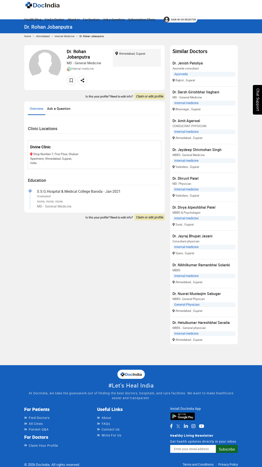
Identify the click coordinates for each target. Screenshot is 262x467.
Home (27, 36)
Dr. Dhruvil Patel (185, 178)
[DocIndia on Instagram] (193, 426)
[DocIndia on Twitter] (178, 426)
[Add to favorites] (71, 80)
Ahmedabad (43, 36)
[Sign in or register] (180, 19)
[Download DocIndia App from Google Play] (182, 415)
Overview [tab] (36, 108)
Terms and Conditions (198, 464)
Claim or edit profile (149, 96)
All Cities (36, 423)
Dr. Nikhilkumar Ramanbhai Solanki (201, 264)
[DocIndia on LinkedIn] (186, 426)
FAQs (106, 423)
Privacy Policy (228, 464)
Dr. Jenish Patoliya (187, 63)
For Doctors (91, 19)
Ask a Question (114, 19)
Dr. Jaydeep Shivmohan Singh (197, 149)
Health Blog (32, 19)
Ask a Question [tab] (58, 108)
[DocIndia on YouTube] (201, 426)
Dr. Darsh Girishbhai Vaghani (195, 92)
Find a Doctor (54, 19)
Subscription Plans (141, 19)
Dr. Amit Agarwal (186, 120)
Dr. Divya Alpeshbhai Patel (193, 207)
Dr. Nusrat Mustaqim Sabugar (196, 293)
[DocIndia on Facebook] (171, 426)
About (73, 19)
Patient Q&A (39, 429)
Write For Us (112, 435)
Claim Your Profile (43, 445)
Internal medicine (64, 36)
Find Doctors (39, 418)
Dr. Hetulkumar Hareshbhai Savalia (201, 322)
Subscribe (227, 449)
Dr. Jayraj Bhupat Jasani (192, 236)
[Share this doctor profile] (82, 80)
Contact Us (111, 429)
